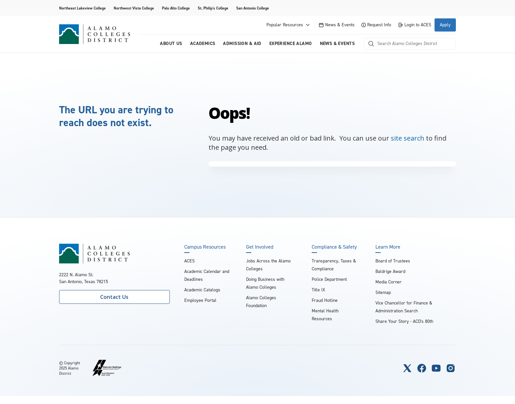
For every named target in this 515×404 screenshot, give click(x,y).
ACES (189, 261)
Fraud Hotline (325, 300)
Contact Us (114, 297)
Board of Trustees (392, 261)
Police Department (329, 279)
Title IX (318, 290)
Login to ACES (414, 25)
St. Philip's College (213, 8)
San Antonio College (252, 8)
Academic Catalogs (202, 290)
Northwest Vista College (134, 8)
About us (171, 43)
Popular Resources (288, 25)
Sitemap (383, 292)
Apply (445, 25)
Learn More (387, 247)
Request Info (376, 25)
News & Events (337, 25)
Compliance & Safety (334, 247)
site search (407, 138)
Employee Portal (200, 300)
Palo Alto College (176, 8)
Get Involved (259, 247)
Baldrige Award (390, 271)
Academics (202, 43)
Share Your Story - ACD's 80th (404, 321)
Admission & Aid (242, 43)
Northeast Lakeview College (82, 8)
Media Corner (388, 282)
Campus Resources (205, 247)
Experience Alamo (290, 43)
